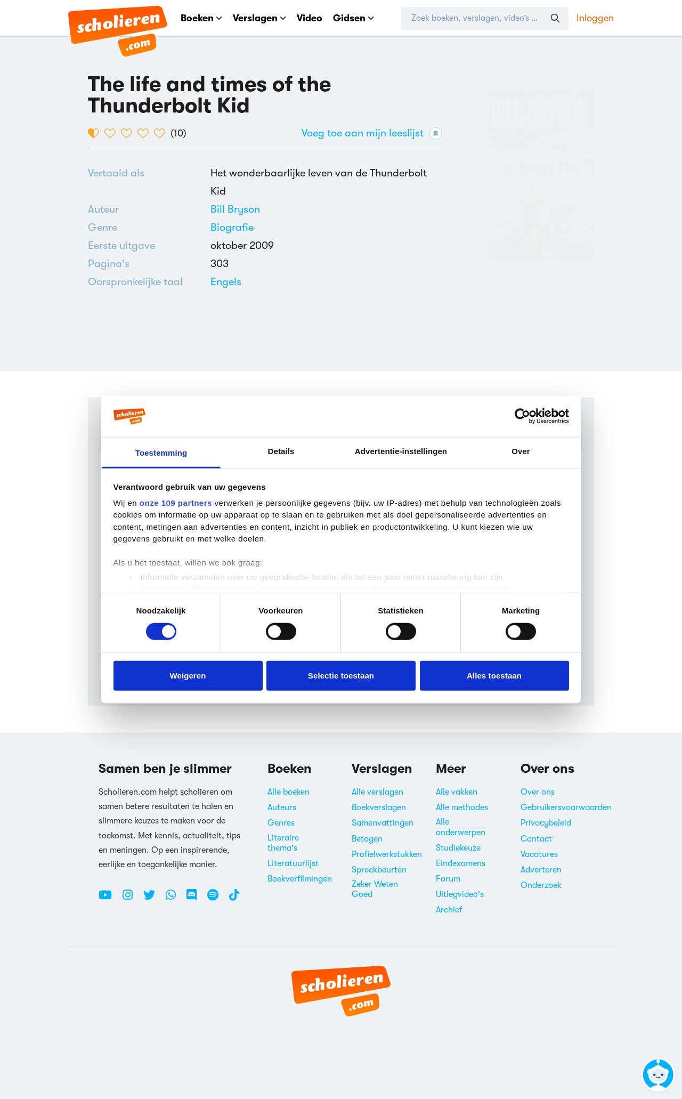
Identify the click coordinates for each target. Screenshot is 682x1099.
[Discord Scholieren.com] (195, 899)
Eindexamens (460, 863)
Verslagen (259, 18)
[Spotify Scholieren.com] (216, 899)
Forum (448, 879)
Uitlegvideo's (460, 894)
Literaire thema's (283, 843)
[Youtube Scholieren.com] (109, 899)
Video (309, 18)
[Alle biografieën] (232, 228)
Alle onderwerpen (460, 827)
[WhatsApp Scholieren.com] (175, 899)
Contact (536, 839)
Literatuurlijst (293, 863)
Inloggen (595, 18)
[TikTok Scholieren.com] (234, 899)
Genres (281, 823)
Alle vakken (456, 792)
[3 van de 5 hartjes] (129, 133)
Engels (225, 282)
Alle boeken (288, 792)
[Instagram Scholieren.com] (132, 899)
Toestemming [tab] (161, 452)
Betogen (367, 839)
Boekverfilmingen (299, 879)
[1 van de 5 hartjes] (96, 133)
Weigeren (187, 675)
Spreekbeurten (379, 870)
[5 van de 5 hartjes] (162, 133)
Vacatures (539, 854)
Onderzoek (541, 885)
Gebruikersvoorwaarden (566, 807)
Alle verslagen (377, 792)
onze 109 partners (176, 502)
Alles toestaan (494, 675)
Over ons (538, 792)
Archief (449, 910)
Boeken (201, 18)
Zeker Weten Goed (375, 889)
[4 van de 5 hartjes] (145, 133)
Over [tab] (521, 451)
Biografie (232, 227)
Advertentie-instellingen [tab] (401, 451)
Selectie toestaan (341, 675)
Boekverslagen (379, 807)
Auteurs (281, 807)
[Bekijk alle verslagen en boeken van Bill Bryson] (235, 209)
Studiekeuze (458, 848)
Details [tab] (281, 451)
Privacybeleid (546, 823)
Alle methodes (462, 807)
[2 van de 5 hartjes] (112, 133)
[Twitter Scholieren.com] (153, 899)
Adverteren (541, 870)
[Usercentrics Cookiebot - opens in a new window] (522, 416)
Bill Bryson (235, 209)
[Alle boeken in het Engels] (225, 282)
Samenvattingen (382, 823)
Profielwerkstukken (387, 854)
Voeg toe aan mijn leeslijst (372, 133)
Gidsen (353, 18)
